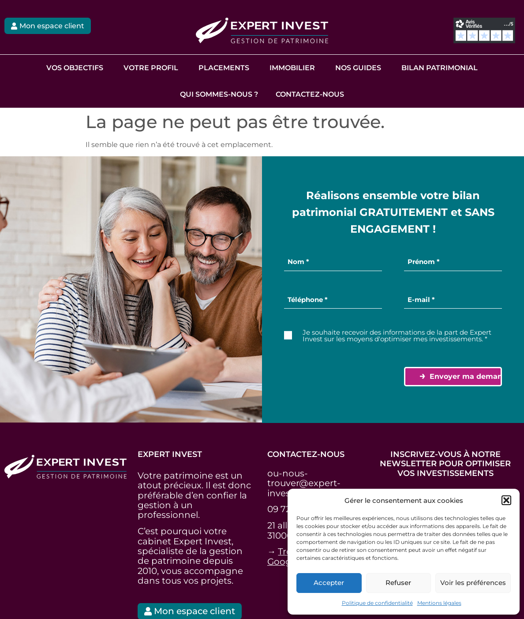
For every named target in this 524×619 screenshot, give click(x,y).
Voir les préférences (473, 582)
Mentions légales (439, 603)
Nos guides (358, 68)
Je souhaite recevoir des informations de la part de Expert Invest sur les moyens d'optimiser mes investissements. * (397, 335)
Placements (223, 68)
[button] (506, 500)
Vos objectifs (74, 68)
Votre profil (151, 68)
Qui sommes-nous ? (219, 94)
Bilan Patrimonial (439, 68)
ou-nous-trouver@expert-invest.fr (304, 483)
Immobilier (292, 68)
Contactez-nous (310, 94)
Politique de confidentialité (377, 603)
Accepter (329, 582)
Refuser (398, 582)
